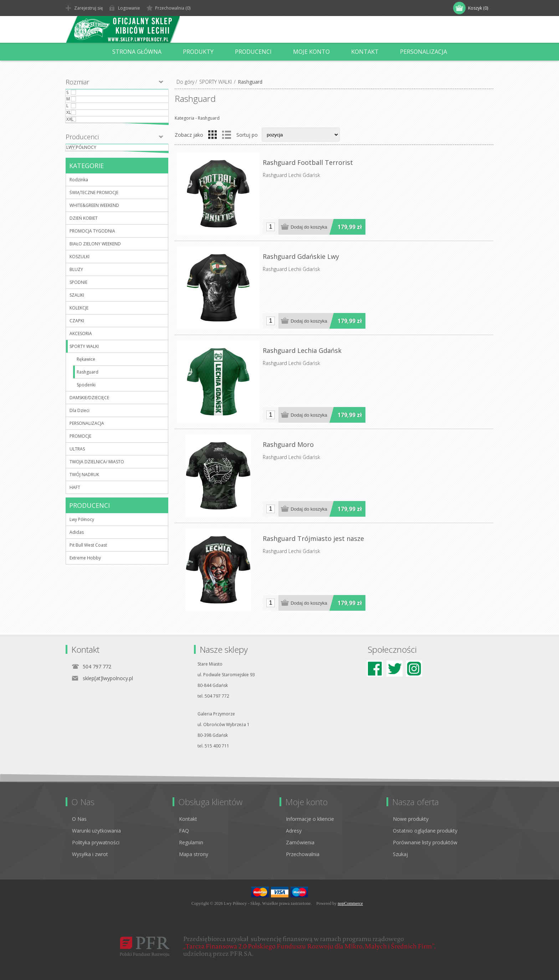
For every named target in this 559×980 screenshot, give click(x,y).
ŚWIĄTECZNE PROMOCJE (94, 233)
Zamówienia (300, 842)
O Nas (79, 818)
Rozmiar (77, 82)
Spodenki (86, 425)
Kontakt (188, 818)
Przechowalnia (302, 854)
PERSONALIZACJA (87, 464)
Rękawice (86, 400)
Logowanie (129, 8)
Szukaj (400, 854)
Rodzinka (79, 220)
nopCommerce (350, 903)
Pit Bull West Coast (88, 586)
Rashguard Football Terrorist (308, 162)
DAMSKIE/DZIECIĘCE (89, 438)
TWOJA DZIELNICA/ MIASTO (97, 502)
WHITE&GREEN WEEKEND (94, 246)
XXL (84, 149)
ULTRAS (77, 489)
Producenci (82, 170)
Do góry (185, 81)
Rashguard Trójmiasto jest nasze (313, 538)
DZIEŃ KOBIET (84, 259)
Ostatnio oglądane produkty (425, 830)
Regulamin (191, 842)
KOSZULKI (79, 297)
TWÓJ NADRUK (84, 515)
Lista (226, 134)
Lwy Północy (96, 184)
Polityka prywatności (95, 842)
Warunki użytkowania (96, 830)
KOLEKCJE (79, 348)
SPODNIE (78, 323)
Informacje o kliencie (310, 818)
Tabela (212, 134)
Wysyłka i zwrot (90, 854)
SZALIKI (77, 336)
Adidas (77, 573)
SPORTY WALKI (215, 81)
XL (83, 136)
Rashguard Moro (288, 444)
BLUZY (76, 310)
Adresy (294, 830)
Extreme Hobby (85, 598)
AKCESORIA (81, 374)
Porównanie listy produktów (425, 842)
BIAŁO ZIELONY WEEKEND (95, 284)
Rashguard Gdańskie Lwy (301, 256)
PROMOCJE (80, 477)
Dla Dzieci (79, 451)
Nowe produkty (411, 818)
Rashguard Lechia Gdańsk (302, 350)
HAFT (75, 528)
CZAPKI (77, 361)
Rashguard (87, 413)
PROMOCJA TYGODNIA (92, 272)
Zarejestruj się (88, 8)
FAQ (184, 830)
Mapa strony (193, 854)
